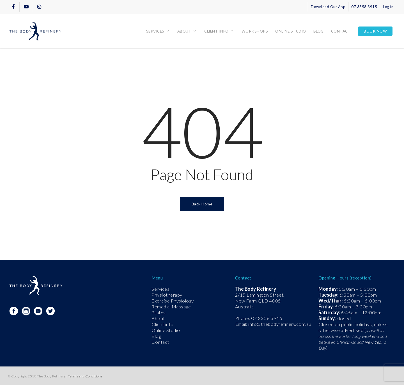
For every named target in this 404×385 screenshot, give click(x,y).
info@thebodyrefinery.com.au (279, 324)
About (158, 318)
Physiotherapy (167, 295)
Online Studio (166, 330)
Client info (163, 324)
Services (160, 289)
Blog (156, 336)
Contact (160, 342)
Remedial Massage (171, 307)
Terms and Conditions (85, 376)
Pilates (159, 312)
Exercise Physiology (173, 301)
